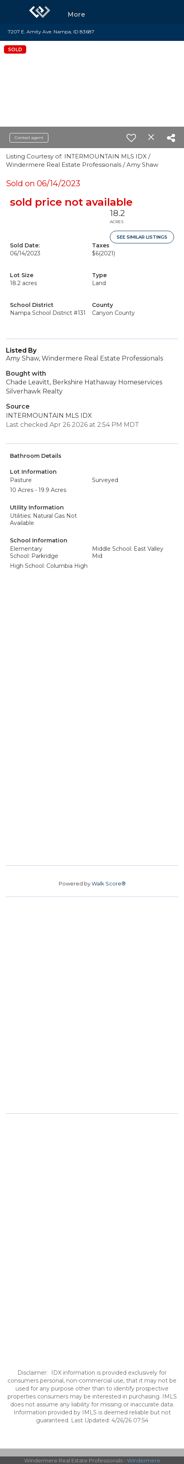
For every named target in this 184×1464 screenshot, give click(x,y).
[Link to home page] (40, 12)
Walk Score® (109, 883)
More (76, 14)
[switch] (131, 138)
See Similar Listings (142, 237)
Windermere (143, 1460)
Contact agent (29, 137)
